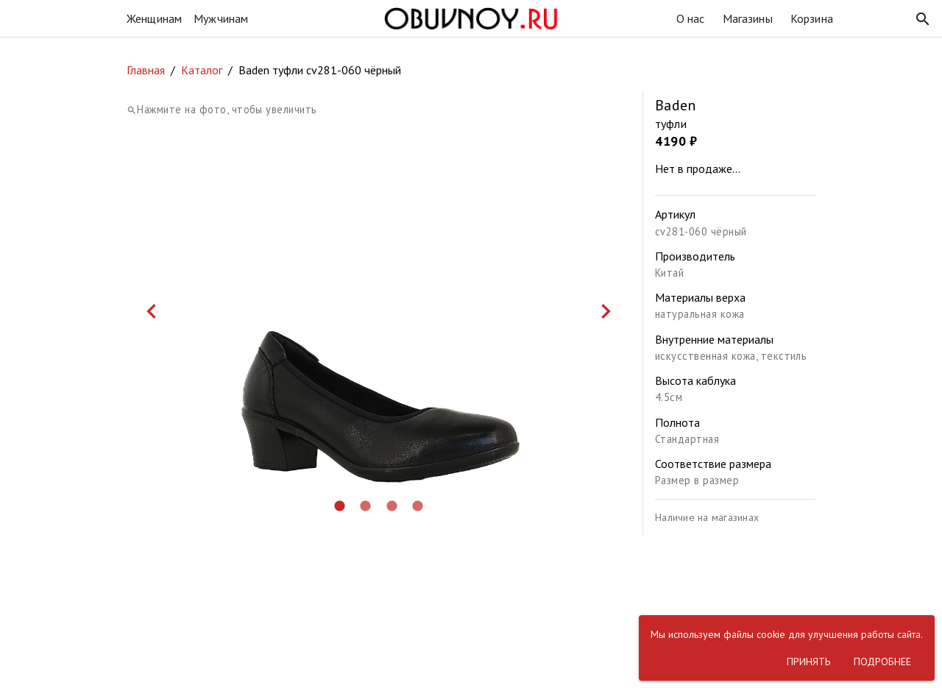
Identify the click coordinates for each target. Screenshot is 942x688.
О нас (690, 18)
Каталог (201, 70)
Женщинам (154, 18)
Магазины (748, 18)
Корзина (811, 18)
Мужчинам (221, 18)
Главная (146, 70)
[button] (922, 19)
